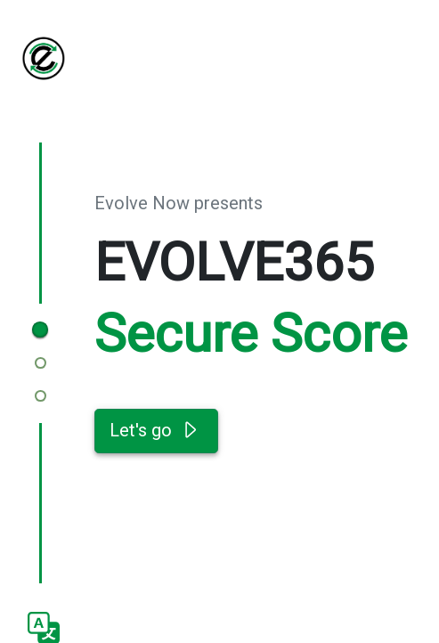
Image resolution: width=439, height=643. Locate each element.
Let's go (156, 432)
